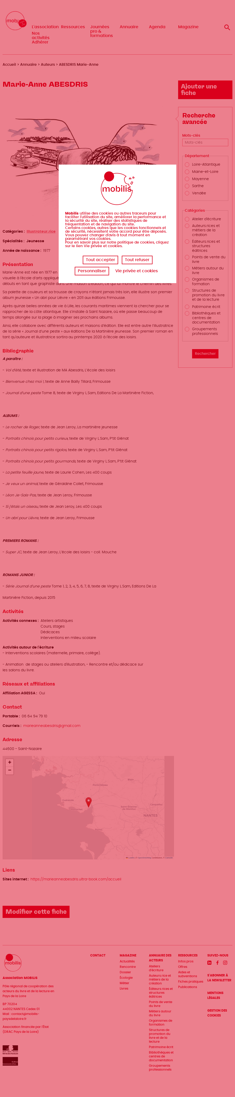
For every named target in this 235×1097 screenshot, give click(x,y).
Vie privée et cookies (136, 271)
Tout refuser (137, 260)
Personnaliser (92, 271)
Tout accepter (100, 260)
